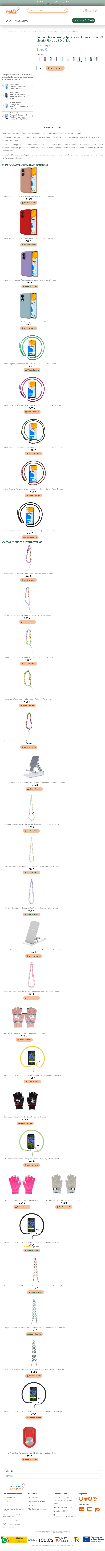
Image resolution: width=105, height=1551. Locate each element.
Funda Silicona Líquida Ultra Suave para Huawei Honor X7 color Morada (30, 280)
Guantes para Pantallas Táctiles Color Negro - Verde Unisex (25, 1117)
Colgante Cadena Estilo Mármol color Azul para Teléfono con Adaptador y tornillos (34, 1328)
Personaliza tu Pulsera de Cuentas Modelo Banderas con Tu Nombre (29, 741)
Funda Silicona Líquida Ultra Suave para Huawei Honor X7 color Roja (29, 238)
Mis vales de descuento (38, 1501)
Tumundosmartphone (12, 1494)
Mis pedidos (33, 1498)
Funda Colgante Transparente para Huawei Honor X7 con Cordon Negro (30, 531)
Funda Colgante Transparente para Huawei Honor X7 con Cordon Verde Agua (32, 364)
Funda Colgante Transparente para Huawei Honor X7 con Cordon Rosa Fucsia (32, 405)
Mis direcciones (34, 1505)
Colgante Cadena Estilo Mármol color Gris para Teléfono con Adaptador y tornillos (34, 1369)
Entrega (9, 1471)
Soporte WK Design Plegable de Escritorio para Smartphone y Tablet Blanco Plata (33, 950)
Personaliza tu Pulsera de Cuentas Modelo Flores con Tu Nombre (27, 615)
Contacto (6, 1501)
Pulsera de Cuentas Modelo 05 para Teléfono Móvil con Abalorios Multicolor (31, 824)
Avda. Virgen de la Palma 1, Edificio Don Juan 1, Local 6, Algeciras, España (65, 1500)
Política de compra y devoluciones (11, 1515)
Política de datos (10, 1528)
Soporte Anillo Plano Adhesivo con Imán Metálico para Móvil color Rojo (30, 1453)
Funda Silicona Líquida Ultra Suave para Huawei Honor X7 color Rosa (29, 196)
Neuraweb (49, 1545)
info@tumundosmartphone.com (65, 1515)
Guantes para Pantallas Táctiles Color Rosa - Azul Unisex (24, 1033)
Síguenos (83, 1494)
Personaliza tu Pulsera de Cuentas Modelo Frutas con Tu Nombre (27, 699)
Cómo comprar (9, 1505)
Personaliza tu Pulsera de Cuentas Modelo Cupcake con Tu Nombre (28, 657)
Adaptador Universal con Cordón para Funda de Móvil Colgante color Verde (32, 1159)
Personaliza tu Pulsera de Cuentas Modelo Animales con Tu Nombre (28, 574)
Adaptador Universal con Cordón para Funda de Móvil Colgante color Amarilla (32, 1075)
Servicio (9, 1476)
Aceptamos (84, 1504)
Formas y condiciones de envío (13, 1510)
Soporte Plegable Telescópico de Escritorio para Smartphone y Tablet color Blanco (34, 783)
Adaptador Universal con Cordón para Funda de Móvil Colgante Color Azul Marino (34, 1411)
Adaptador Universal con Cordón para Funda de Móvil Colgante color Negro (32, 1242)
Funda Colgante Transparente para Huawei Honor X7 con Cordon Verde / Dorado (33, 447)
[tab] (52, 1470)
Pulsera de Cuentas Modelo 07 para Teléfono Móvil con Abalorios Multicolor (31, 908)
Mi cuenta (32, 1494)
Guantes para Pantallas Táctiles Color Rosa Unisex (22, 1200)
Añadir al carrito (55, 68)
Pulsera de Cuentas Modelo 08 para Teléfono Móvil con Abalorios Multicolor (31, 992)
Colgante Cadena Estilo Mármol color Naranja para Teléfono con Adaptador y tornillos (35, 1286)
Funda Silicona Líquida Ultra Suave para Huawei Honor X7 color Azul (28, 322)
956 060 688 (60, 1511)
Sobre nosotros (9, 1498)
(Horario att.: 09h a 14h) (63, 1507)
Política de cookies (10, 1520)
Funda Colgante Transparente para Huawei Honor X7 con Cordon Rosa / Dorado (33, 489)
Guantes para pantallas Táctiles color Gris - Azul (63, 1200)
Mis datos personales (37, 1509)
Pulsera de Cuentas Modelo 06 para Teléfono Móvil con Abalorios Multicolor (31, 866)
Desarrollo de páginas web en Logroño (62, 1545)
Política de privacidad (11, 1524)
